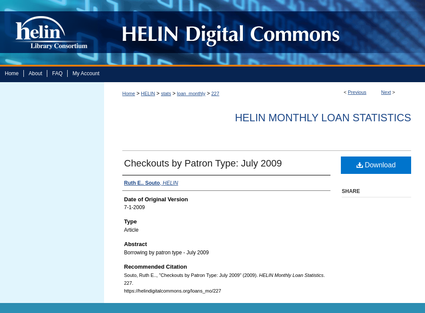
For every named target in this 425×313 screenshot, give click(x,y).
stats (166, 93)
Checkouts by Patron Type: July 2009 (203, 163)
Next (386, 92)
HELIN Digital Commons (261, 32)
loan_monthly (191, 93)
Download (376, 165)
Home (128, 93)
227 (215, 93)
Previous (357, 92)
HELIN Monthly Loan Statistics (323, 117)
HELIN (148, 93)
